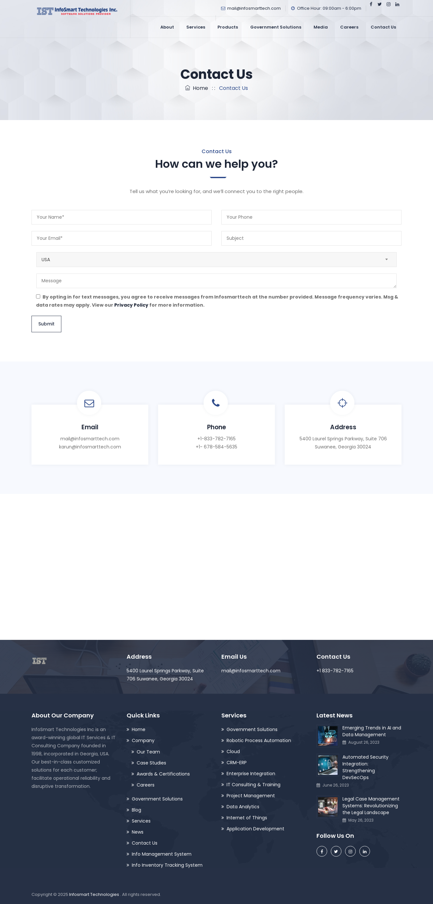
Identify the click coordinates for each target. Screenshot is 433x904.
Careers (349, 27)
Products (227, 27)
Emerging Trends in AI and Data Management (371, 731)
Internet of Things (247, 817)
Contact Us (383, 27)
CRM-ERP (237, 762)
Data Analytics (243, 806)
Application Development (255, 828)
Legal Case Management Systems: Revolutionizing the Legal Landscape (371, 806)
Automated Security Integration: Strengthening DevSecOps (365, 767)
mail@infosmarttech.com (254, 8)
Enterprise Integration (251, 773)
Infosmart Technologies (94, 894)
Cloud (233, 751)
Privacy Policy (131, 305)
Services (195, 27)
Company (143, 740)
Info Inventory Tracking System (167, 865)
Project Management (251, 795)
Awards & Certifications (163, 774)
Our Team (148, 752)
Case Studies (151, 763)
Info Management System (162, 854)
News (137, 832)
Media (321, 27)
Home (196, 88)
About (167, 27)
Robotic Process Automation (259, 740)
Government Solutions (275, 27)
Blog (136, 810)
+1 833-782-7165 (334, 670)
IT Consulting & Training (253, 784)
